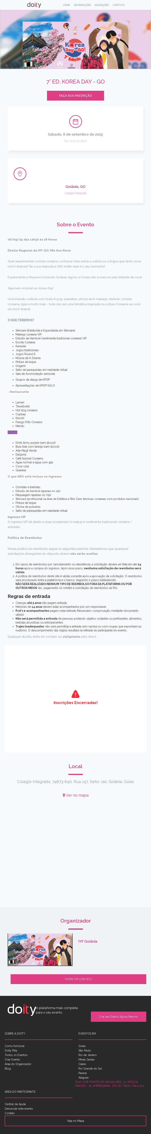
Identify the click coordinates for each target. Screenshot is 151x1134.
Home (66, 5)
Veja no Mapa (75, 1120)
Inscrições (102, 5)
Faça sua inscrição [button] (75, 95)
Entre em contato (78, 979)
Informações (82, 5)
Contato (118, 5)
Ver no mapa (75, 795)
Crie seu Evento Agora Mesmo (118, 1016)
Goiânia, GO (75, 187)
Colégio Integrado (76, 193)
